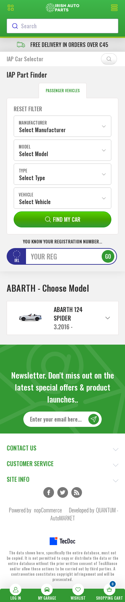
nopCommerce (48, 510)
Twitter (62, 492)
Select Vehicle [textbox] (35, 202)
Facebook (48, 492)
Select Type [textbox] (32, 178)
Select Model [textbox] (33, 154)
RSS (76, 492)
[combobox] (62, 26)
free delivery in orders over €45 (62, 45)
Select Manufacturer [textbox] (42, 130)
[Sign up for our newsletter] (62, 419)
